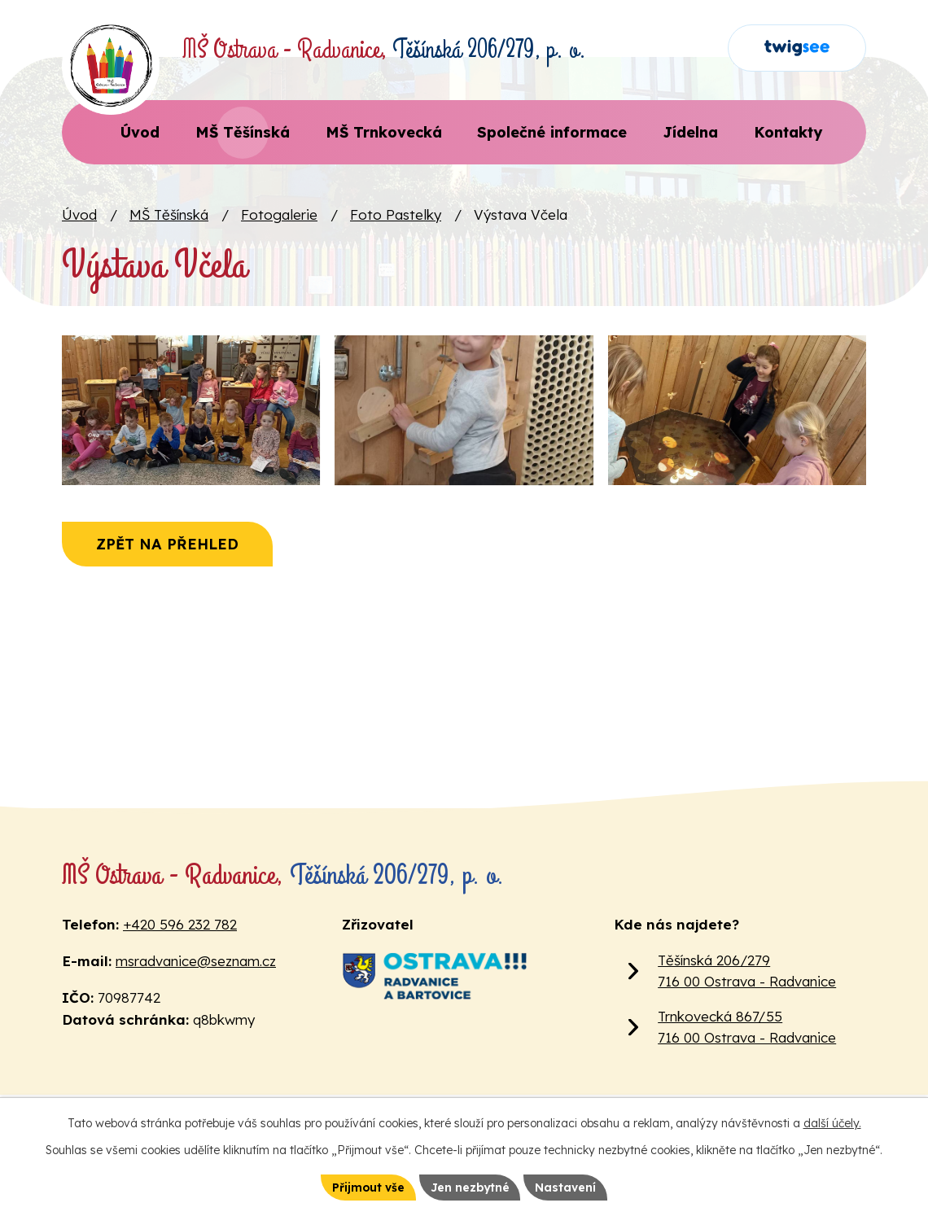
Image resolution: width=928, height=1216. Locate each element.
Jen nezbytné (470, 1186)
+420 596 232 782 (180, 924)
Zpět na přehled (169, 557)
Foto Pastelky (395, 214)
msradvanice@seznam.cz (196, 960)
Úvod (79, 214)
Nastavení (567, 1186)
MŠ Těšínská (168, 214)
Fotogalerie (279, 214)
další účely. (832, 1123)
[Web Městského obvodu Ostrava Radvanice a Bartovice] (434, 975)
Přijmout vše (367, 1186)
